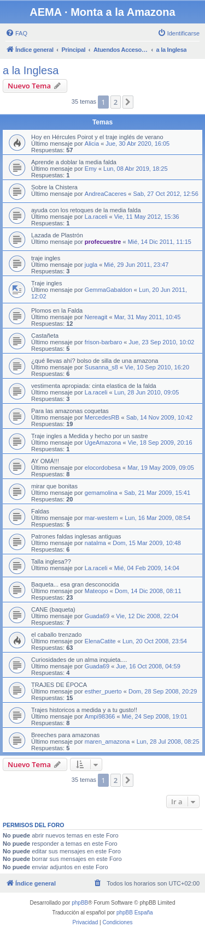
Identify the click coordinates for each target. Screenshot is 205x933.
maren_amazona (107, 741)
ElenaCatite (100, 641)
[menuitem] (16, 33)
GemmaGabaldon (108, 289)
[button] (127, 102)
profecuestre (103, 241)
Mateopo (96, 591)
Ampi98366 (100, 716)
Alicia (92, 143)
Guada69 (97, 616)
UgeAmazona (103, 442)
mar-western (101, 518)
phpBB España (134, 913)
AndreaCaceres (105, 193)
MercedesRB (102, 417)
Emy (91, 168)
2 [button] (116, 102)
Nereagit (96, 317)
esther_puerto (103, 691)
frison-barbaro (103, 342)
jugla (91, 264)
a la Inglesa (30, 70)
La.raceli (96, 216)
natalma (95, 543)
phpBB (80, 903)
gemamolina (101, 492)
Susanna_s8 (101, 367)
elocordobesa (103, 467)
